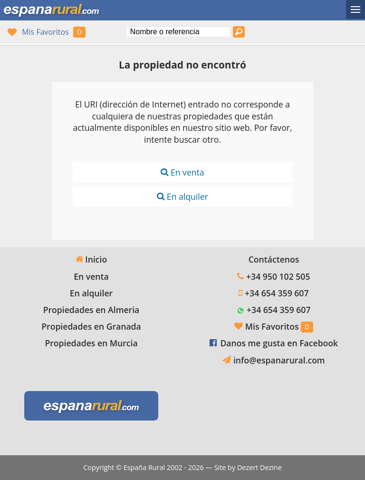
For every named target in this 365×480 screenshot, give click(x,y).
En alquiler (182, 196)
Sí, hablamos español (310, 32)
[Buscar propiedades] (239, 32)
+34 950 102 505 (278, 276)
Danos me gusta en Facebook (279, 343)
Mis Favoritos (45, 32)
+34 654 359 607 (276, 293)
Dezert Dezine (259, 467)
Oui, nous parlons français (328, 32)
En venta (182, 172)
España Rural (144, 467)
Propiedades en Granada (91, 326)
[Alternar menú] (355, 9)
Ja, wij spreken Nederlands (346, 32)
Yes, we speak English (292, 32)
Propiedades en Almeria (91, 309)
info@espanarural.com (279, 360)
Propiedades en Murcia (91, 343)
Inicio (91, 259)
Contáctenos (274, 259)
